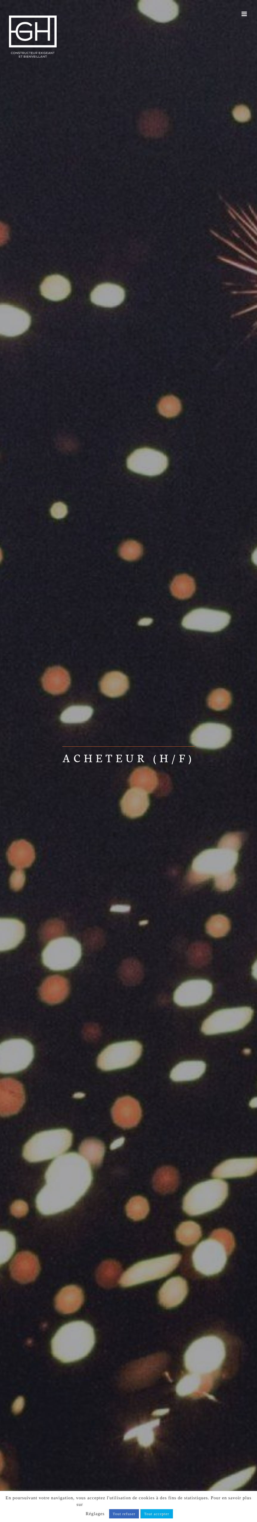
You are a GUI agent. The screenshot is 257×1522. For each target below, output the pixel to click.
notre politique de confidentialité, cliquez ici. (132, 1504)
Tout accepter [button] (156, 1514)
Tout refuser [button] (124, 1514)
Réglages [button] (95, 1513)
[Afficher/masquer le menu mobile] (244, 14)
